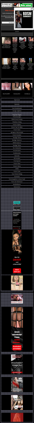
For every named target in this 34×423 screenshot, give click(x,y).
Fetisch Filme (17, 163)
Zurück (17, 31)
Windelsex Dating (16, 122)
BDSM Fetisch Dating (17, 119)
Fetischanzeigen (17, 116)
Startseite (17, 104)
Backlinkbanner (17, 184)
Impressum (17, 99)
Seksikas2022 (16, 93)
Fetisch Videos (17, 166)
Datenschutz (17, 187)
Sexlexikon (17, 176)
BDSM (17, 168)
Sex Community (17, 148)
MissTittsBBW (6, 93)
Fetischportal (17, 161)
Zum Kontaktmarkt (17, 108)
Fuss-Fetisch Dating (17, 174)
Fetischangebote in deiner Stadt (17, 179)
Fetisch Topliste (17, 124)
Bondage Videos (17, 137)
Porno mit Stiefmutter (17, 181)
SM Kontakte (17, 158)
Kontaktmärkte (17, 150)
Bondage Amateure (17, 140)
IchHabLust (27, 93)
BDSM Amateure (17, 142)
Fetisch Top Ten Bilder (17, 127)
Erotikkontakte (17, 153)
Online (6, 85)
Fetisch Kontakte (17, 135)
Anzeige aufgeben (17, 110)
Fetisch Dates (17, 129)
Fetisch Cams (17, 171)
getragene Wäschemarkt (17, 132)
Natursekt (16, 155)
